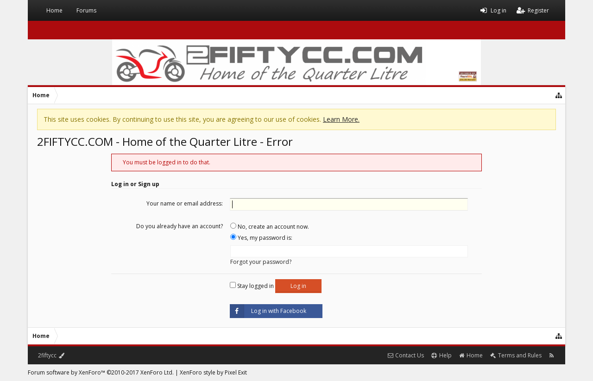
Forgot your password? (260, 262)
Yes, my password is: (261, 238)
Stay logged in (252, 286)
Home (54, 10)
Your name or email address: (184, 203)
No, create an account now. (269, 227)
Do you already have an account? (179, 226)
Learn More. (341, 119)
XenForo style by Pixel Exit (213, 372)
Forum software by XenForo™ (101, 372)
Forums (86, 10)
